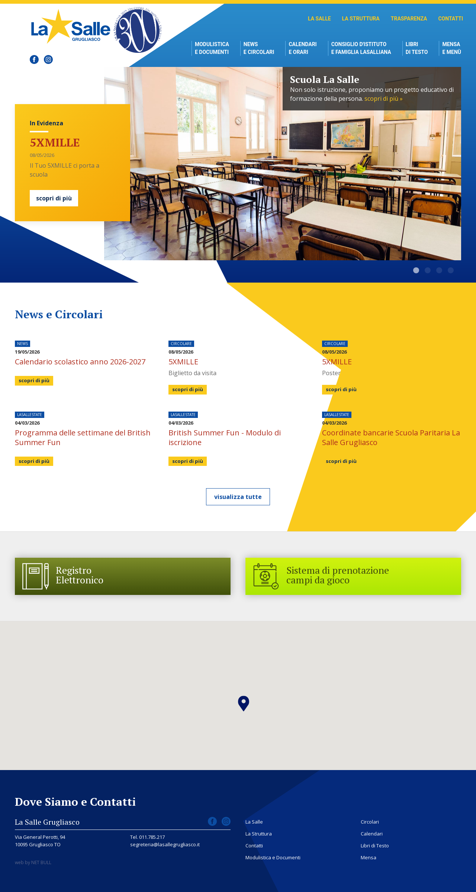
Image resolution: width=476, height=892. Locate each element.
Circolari (370, 821)
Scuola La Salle (416, 270)
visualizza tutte (238, 497)
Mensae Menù (451, 48)
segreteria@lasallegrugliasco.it (165, 844)
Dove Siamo (439, 270)
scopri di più (54, 198)
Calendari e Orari (302, 48)
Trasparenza (409, 19)
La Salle (319, 19)
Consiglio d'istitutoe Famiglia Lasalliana (361, 48)
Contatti (450, 19)
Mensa (368, 857)
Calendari (372, 833)
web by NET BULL (33, 862)
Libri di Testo (417, 48)
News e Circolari (259, 48)
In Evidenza (46, 123)
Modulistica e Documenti (212, 48)
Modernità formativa (451, 270)
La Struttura (361, 19)
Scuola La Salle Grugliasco (73, 26)
